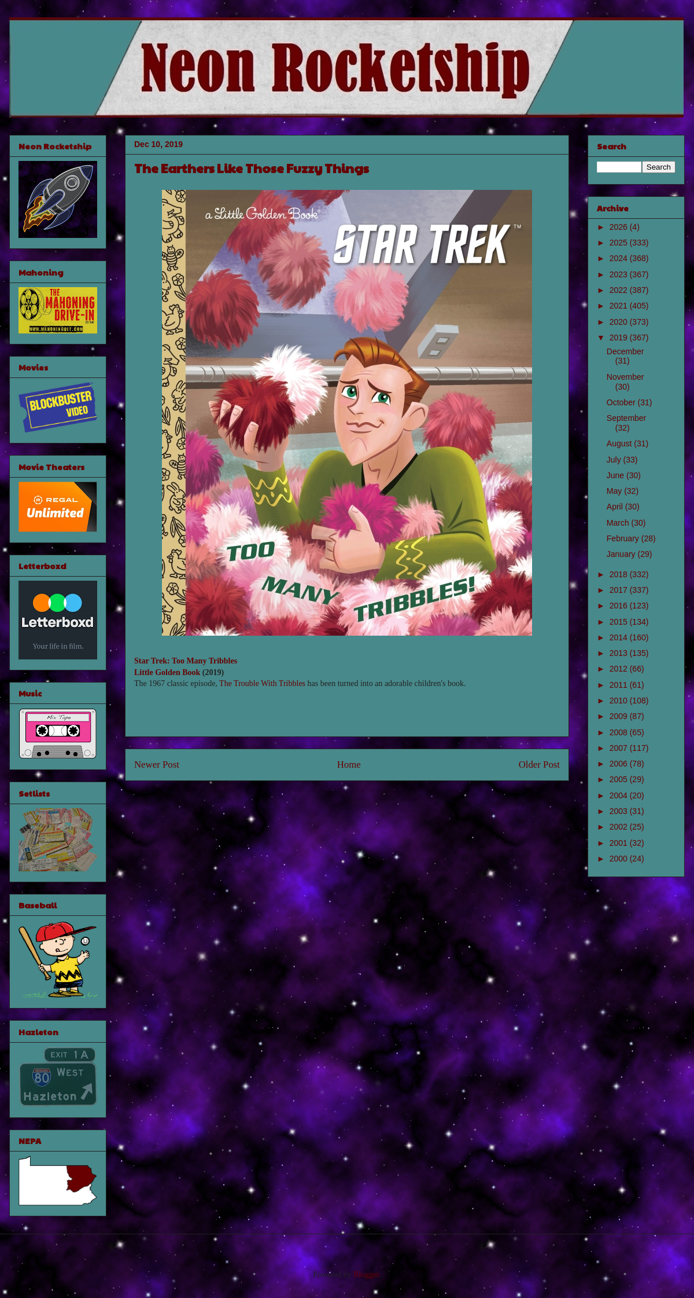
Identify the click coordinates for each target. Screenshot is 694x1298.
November (625, 377)
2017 (620, 590)
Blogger (366, 1274)
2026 (620, 227)
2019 (620, 337)
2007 (620, 748)
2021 (620, 305)
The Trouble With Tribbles (262, 683)
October (622, 402)
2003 (620, 811)
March (619, 522)
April (616, 506)
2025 (620, 242)
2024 (620, 258)
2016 (620, 605)
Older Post (539, 764)
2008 (620, 732)
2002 (620, 826)
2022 (620, 290)
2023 (620, 274)
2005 (620, 779)
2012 (620, 668)
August (620, 443)
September (626, 418)
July (615, 459)
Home (349, 764)
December (625, 351)
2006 (620, 763)
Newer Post (156, 764)
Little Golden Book (167, 672)
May (615, 491)
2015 (620, 621)
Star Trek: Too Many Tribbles (185, 661)
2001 (620, 843)
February (624, 538)
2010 (620, 700)
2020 (620, 322)
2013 (620, 653)
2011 (620, 685)
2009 (620, 716)
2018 (620, 574)
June (616, 475)
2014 (620, 637)
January (622, 554)
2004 (620, 795)
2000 (620, 858)
